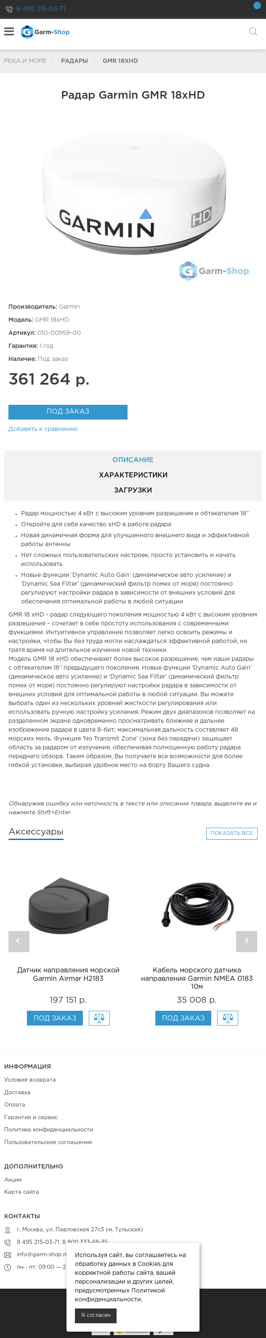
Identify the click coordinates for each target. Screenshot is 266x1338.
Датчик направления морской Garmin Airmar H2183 (68, 974)
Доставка (17, 1092)
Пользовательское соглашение (48, 1142)
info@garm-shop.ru (43, 1254)
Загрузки (133, 490)
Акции (12, 1180)
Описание (133, 460)
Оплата (14, 1105)
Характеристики (133, 475)
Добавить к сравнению (43, 429)
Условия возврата (30, 1080)
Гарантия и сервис (31, 1117)
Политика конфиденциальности (48, 1130)
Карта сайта (21, 1192)
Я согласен (95, 1315)
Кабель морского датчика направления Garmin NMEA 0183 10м (197, 978)
